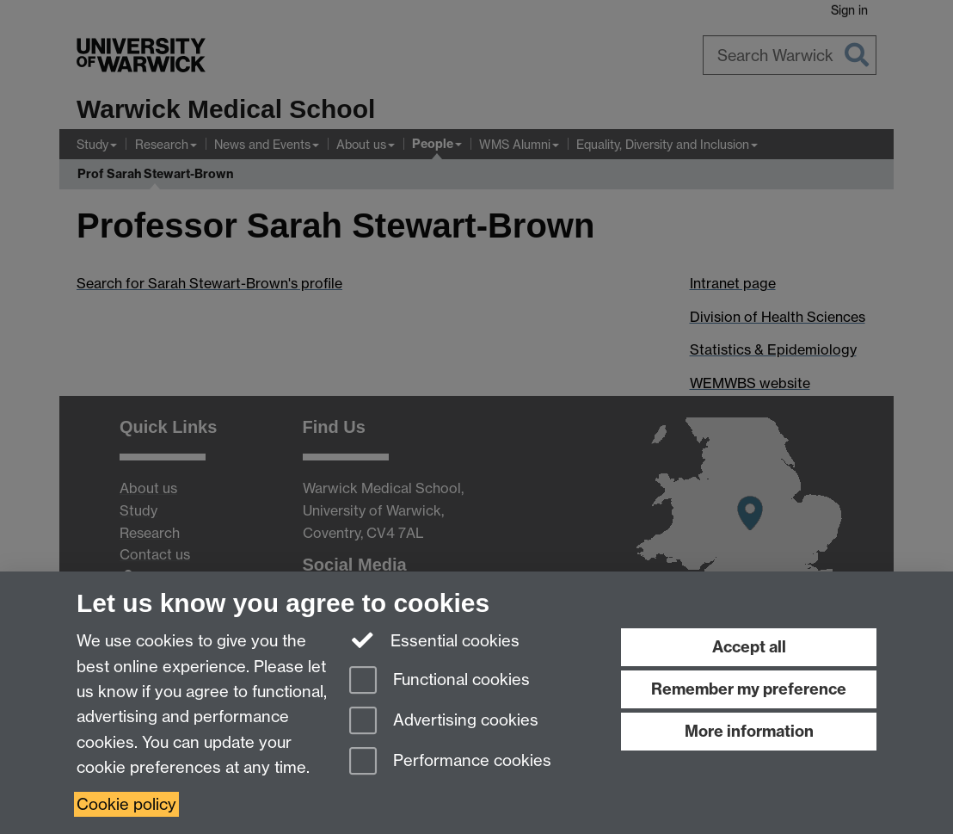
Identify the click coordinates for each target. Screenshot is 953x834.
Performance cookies (450, 762)
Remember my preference (748, 689)
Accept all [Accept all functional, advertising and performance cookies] (749, 647)
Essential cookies (434, 639)
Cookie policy (126, 804)
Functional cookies (439, 681)
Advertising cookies (443, 722)
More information (749, 731)
